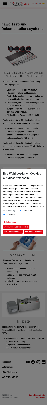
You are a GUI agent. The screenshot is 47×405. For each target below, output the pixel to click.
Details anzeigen (10, 222)
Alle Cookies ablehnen (12, 232)
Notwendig (10, 210)
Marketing (10, 214)
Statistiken (27, 210)
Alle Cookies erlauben (33, 232)
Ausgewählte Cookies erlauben (16, 227)
